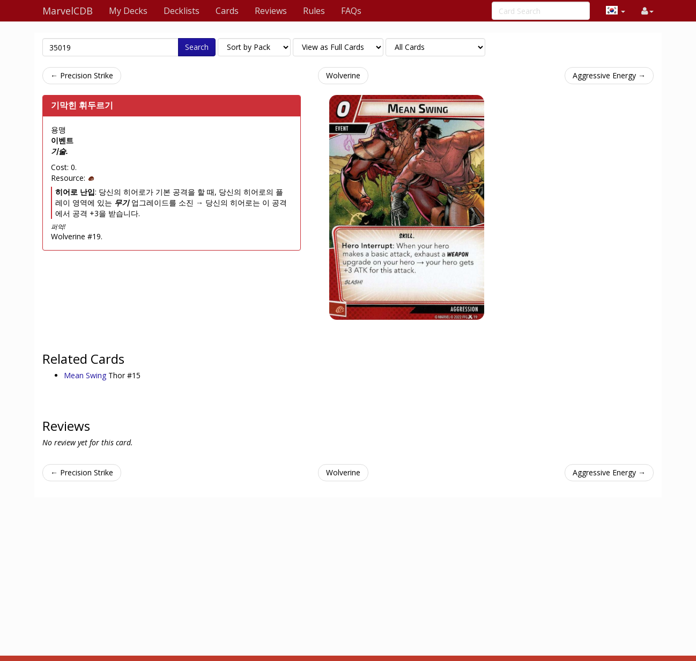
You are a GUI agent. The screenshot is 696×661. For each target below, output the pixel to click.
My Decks (128, 11)
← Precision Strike (81, 75)
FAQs (351, 11)
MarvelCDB (67, 10)
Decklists (181, 11)
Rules (314, 11)
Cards (227, 11)
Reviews (271, 11)
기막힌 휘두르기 (82, 105)
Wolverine (343, 75)
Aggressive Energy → (609, 75)
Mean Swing (86, 375)
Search (197, 47)
